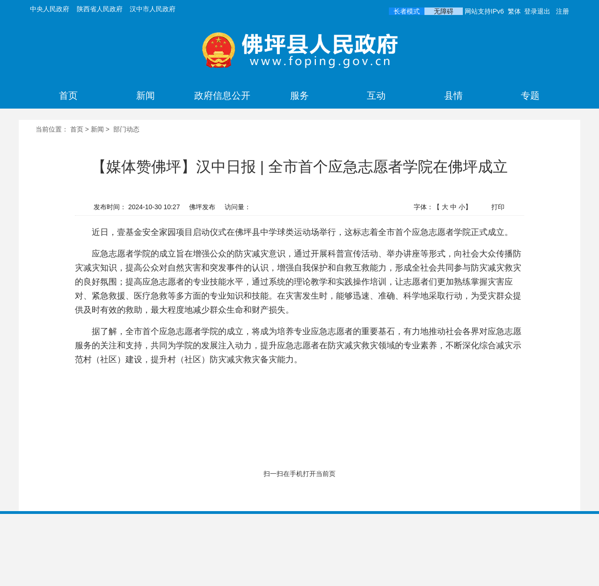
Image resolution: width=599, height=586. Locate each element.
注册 (562, 11)
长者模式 (407, 11)
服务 (299, 95)
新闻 (145, 95)
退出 (543, 11)
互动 (376, 95)
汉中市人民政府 (152, 9)
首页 (68, 95)
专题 (530, 95)
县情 (453, 95)
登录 (530, 11)
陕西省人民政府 (100, 9)
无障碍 (443, 11)
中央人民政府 (49, 9)
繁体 (514, 11)
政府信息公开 (222, 95)
